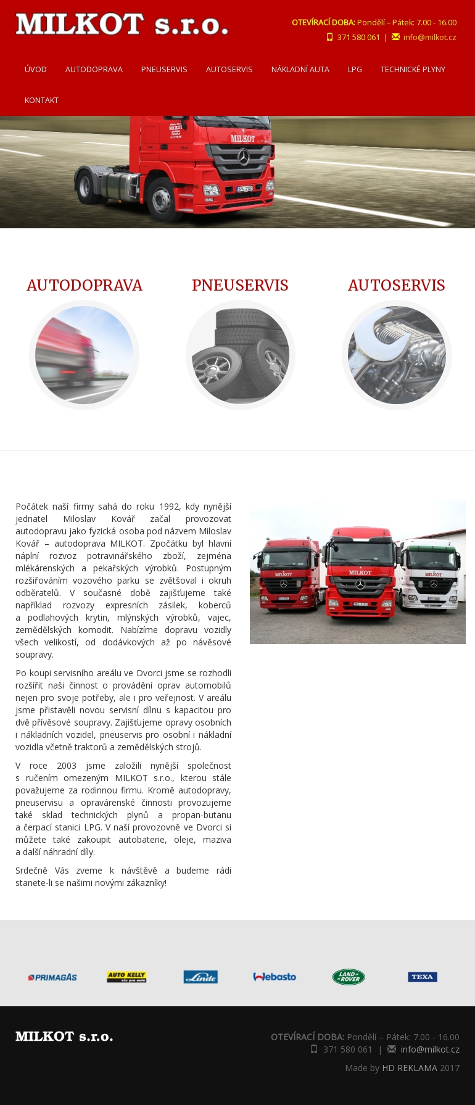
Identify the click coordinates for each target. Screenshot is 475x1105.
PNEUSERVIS (164, 69)
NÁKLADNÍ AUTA (300, 69)
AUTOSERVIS (229, 69)
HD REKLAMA (409, 1068)
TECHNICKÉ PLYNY (413, 69)
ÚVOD (36, 69)
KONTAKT (42, 100)
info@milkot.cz (429, 37)
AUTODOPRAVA (94, 69)
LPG (355, 69)
